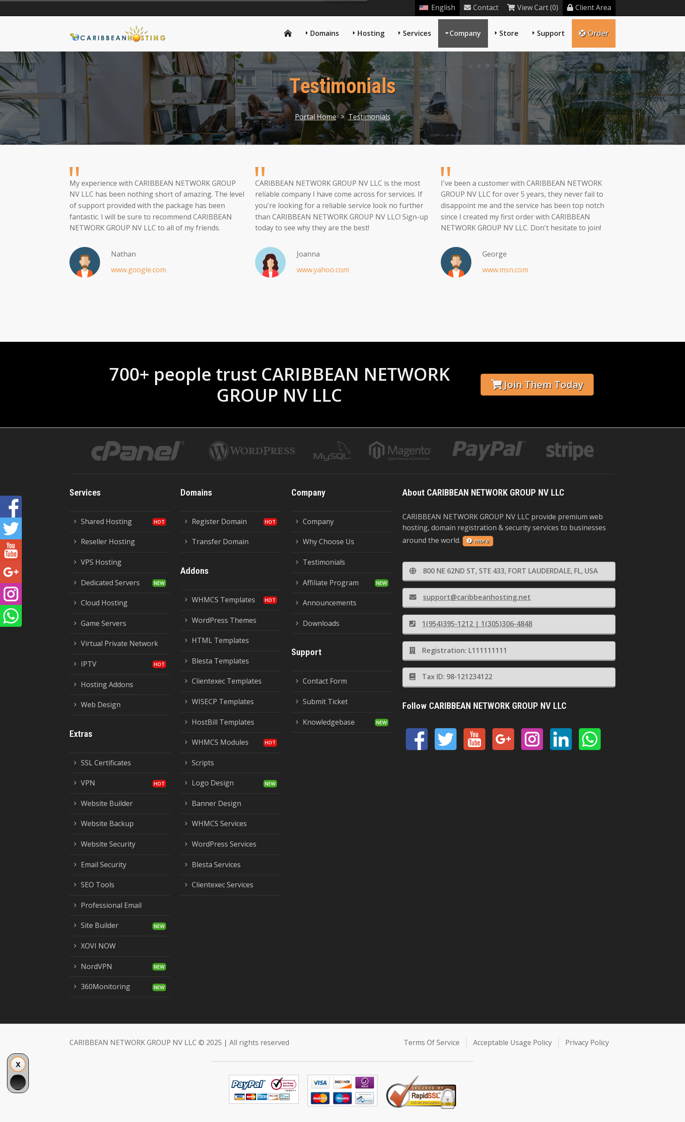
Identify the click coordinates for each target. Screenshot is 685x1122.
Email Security (100, 864)
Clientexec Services (219, 884)
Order (594, 33)
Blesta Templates (217, 661)
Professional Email (108, 905)
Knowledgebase (325, 722)
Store (509, 33)
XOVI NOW (95, 946)
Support (551, 33)
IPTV (85, 664)
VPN (84, 783)
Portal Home (315, 117)
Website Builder (103, 803)
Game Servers (100, 623)
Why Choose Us (325, 541)
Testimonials (369, 117)
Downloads (317, 623)
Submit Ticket (322, 701)
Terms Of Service (432, 1042)
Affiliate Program (327, 582)
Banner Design (213, 803)
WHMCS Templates (220, 599)
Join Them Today (537, 384)
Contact (481, 7)
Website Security (104, 844)
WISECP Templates (219, 701)
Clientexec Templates (223, 681)
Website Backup (104, 823)
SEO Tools (94, 884)
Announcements (326, 603)
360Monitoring (102, 986)
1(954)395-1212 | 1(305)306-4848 (470, 624)
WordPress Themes (220, 620)
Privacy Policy (587, 1042)
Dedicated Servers (107, 582)
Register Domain (216, 521)
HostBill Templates (219, 722)
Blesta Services (213, 864)
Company (465, 33)
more (478, 541)
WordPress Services (220, 844)
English (437, 7)
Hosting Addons (103, 684)
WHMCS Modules (217, 742)
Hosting (370, 33)
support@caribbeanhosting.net (470, 597)
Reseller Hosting (104, 541)
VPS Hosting (97, 562)
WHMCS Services (216, 823)
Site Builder (96, 925)
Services (417, 33)
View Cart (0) (532, 7)
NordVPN (93, 966)
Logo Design (209, 783)
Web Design (97, 704)
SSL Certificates (102, 763)
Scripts (199, 763)
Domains (324, 33)
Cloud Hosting (101, 603)
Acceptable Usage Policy (512, 1042)
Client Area (589, 7)
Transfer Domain (217, 541)
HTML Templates (217, 640)
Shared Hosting (103, 521)
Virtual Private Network (116, 643)
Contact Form (321, 681)
